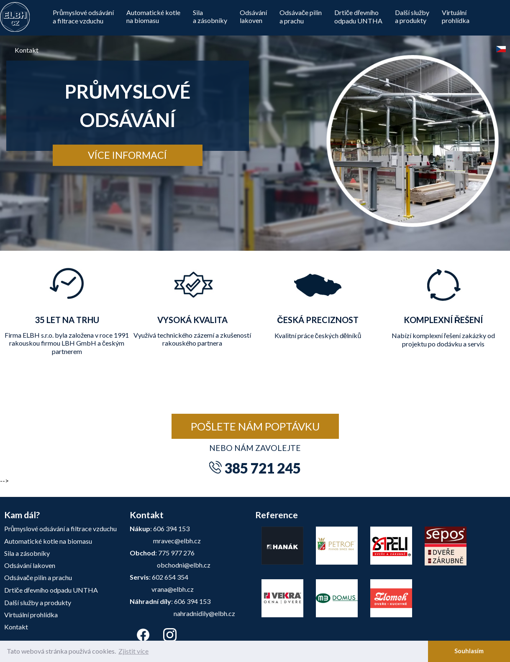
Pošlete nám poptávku (255, 426)
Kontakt (26, 50)
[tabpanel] (255, 125)
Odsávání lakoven (29, 565)
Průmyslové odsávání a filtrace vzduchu (83, 16)
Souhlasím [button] (469, 650)
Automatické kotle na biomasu (153, 16)
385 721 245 (262, 468)
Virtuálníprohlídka (455, 16)
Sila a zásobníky (27, 553)
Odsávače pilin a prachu (300, 16)
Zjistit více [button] (133, 651)
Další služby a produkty (37, 602)
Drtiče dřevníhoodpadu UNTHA (358, 16)
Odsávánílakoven (253, 16)
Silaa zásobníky (210, 16)
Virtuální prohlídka (31, 615)
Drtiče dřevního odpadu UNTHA (51, 590)
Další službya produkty (412, 16)
